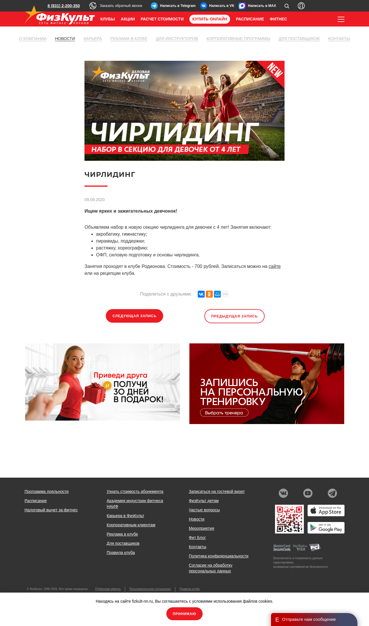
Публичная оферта (108, 589)
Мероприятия (201, 528)
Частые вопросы (204, 510)
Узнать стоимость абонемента (135, 491)
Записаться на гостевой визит (217, 491)
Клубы (107, 19)
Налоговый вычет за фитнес (51, 510)
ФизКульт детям (204, 500)
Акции (128, 19)
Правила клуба (121, 552)
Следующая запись (134, 316)
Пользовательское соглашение (150, 589)
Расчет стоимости (162, 19)
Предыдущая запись (234, 316)
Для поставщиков (299, 38)
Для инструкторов (177, 38)
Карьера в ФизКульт (125, 515)
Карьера (93, 38)
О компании (32, 38)
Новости (65, 38)
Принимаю (184, 614)
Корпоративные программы (238, 38)
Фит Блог (197, 537)
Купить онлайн (209, 19)
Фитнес (278, 19)
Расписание (250, 19)
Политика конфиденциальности (218, 556)
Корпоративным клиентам (131, 525)
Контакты (339, 38)
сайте (275, 266)
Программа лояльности (47, 491)
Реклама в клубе (128, 38)
